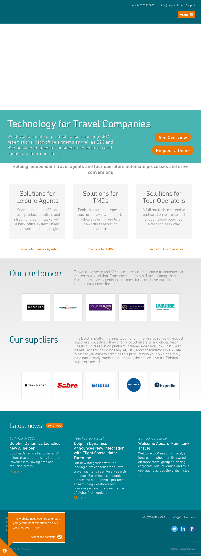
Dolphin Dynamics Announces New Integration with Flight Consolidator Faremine (99, 450)
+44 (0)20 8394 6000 (143, 5)
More (15, 471)
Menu (186, 14)
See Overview (173, 137)
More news (54, 425)
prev (16, 307)
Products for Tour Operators (163, 249)
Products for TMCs (100, 249)
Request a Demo (173, 150)
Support (190, 5)
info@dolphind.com (172, 5)
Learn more (32, 527)
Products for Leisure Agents (37, 249)
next (185, 307)
